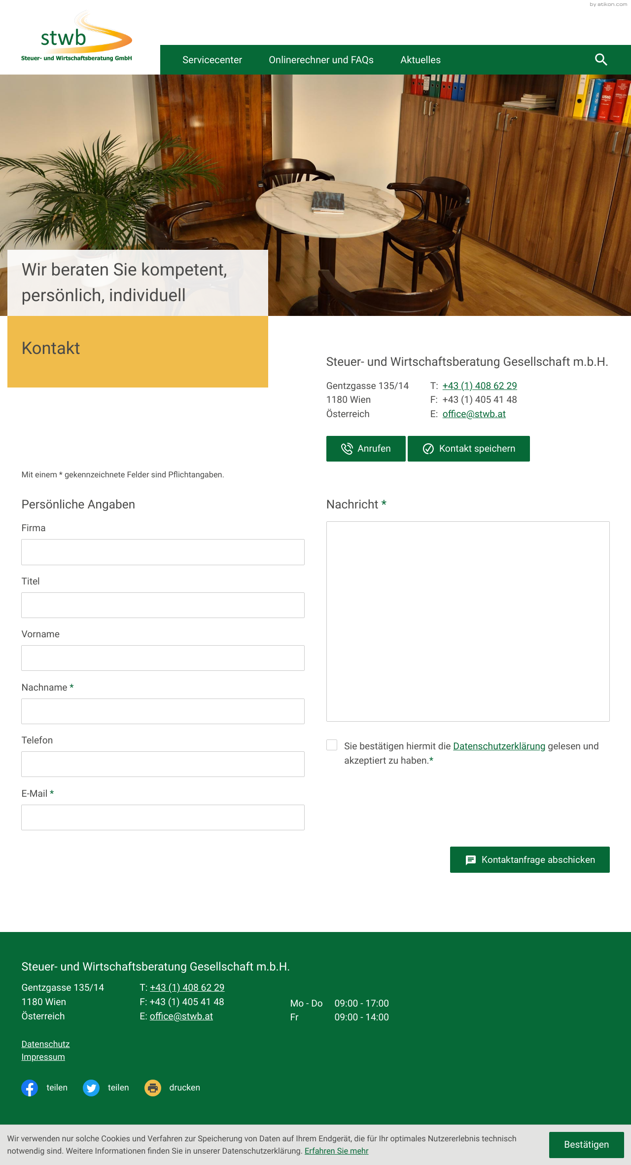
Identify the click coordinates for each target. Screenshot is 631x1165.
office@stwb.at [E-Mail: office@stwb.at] (474, 414)
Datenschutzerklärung (499, 746)
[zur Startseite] (76, 37)
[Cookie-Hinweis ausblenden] (586, 1145)
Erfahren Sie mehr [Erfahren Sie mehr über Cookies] (337, 1151)
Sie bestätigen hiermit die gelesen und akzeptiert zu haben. (471, 753)
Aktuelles (488, 60)
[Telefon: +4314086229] (187, 988)
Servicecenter (276, 60)
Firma (33, 528)
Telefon (37, 740)
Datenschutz (45, 1044)
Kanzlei (202, 60)
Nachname (47, 687)
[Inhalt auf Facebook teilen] (52, 1088)
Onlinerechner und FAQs (387, 60)
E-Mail (37, 793)
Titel (30, 581)
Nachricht (356, 504)
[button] (366, 449)
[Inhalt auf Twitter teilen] (113, 1088)
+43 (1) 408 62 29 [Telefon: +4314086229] (480, 385)
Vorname (40, 634)
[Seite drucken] (179, 1088)
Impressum (43, 1057)
